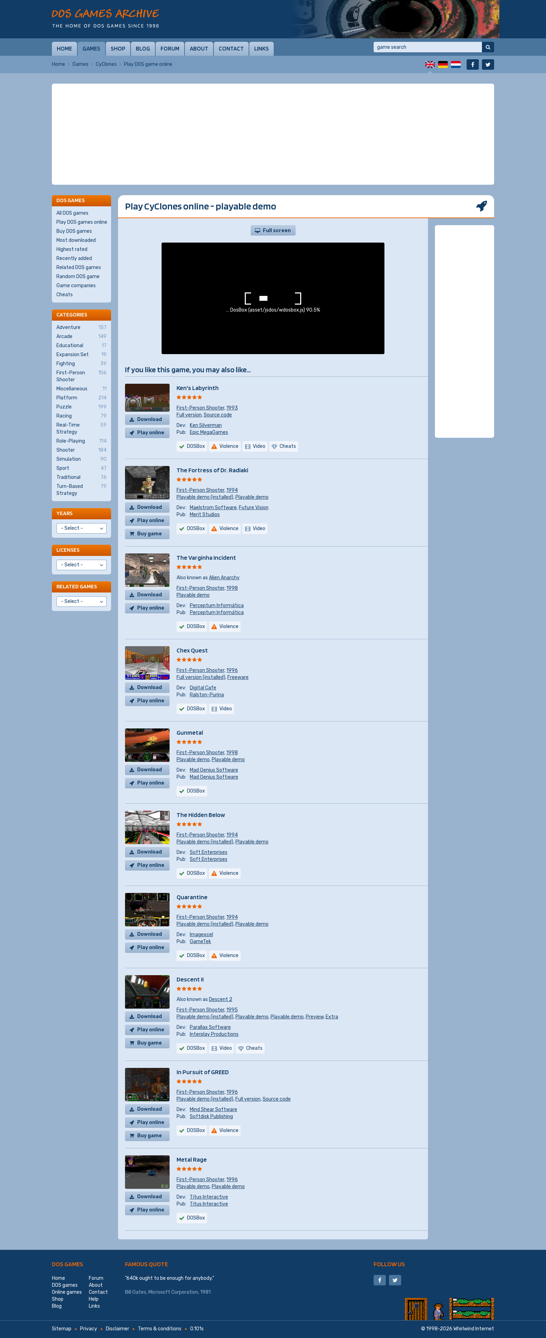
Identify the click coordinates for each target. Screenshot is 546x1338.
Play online (150, 433)
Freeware (238, 677)
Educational (81, 345)
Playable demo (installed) (205, 497)
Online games (67, 1292)
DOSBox (196, 446)
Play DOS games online (81, 222)
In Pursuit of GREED (203, 1072)
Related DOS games (78, 267)
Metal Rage (192, 1159)
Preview (314, 1017)
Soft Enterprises (208, 852)
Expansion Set (81, 354)
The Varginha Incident (206, 557)
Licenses (67, 549)
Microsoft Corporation (173, 1292)
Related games (76, 586)
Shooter (81, 450)
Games (91, 48)
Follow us (389, 1264)
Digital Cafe (203, 688)
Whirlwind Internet (473, 1329)
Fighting (81, 363)
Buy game (149, 534)
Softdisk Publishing (211, 1116)
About (199, 48)
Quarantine (192, 897)
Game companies (76, 286)
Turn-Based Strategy (81, 489)
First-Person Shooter (200, 408)
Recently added (74, 258)
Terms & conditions (159, 1329)
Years (64, 513)
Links (261, 48)
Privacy (88, 1329)
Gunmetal (190, 732)
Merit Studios (205, 515)
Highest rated (71, 249)
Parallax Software (210, 1027)
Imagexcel (201, 935)
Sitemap (61, 1329)
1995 (232, 1010)
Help (94, 1299)
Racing (81, 416)
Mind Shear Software (213, 1110)
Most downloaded (76, 240)
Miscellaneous (81, 388)
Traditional (81, 477)
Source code (218, 415)
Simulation (81, 459)
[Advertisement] (273, 134)
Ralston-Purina (207, 695)
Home (64, 48)
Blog (143, 48)
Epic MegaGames (209, 432)
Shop (118, 48)
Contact (231, 48)
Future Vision (253, 508)
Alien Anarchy (224, 578)
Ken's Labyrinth (198, 387)
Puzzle (81, 407)
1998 (232, 588)
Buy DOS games (74, 231)
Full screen (277, 231)
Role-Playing (81, 441)
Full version (189, 415)
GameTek (200, 942)
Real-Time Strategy (81, 428)
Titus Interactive (209, 1197)
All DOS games (72, 213)
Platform (81, 398)
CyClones (106, 64)
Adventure (81, 327)
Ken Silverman (206, 425)
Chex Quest (192, 650)
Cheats (64, 295)
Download (149, 419)
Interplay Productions (214, 1034)
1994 (232, 490)
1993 (232, 408)
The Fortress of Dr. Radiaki (212, 470)
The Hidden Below (201, 814)
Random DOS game (78, 277)
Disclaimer (117, 1329)
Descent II (190, 979)
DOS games (67, 1264)
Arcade (81, 336)
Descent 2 (220, 999)
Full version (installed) (201, 677)
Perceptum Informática (217, 606)
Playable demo (251, 497)
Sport (81, 468)
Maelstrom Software (213, 508)
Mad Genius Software (214, 770)
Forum (170, 48)
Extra (332, 1017)
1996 (232, 670)
